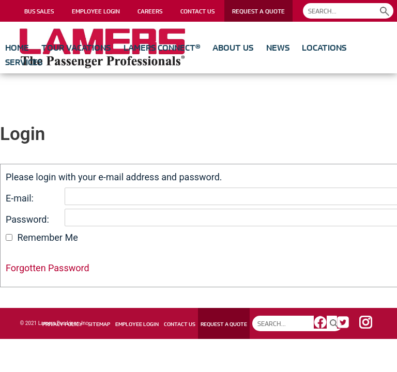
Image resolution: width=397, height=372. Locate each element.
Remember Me (47, 237)
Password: (27, 219)
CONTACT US (197, 11)
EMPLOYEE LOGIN (96, 11)
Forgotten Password (47, 267)
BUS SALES (39, 11)
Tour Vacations (76, 47)
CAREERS (150, 11)
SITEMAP (99, 324)
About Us (232, 47)
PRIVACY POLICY (62, 324)
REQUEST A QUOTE (258, 11)
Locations (324, 47)
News (277, 47)
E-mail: (20, 198)
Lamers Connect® (162, 47)
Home (17, 47)
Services (23, 62)
